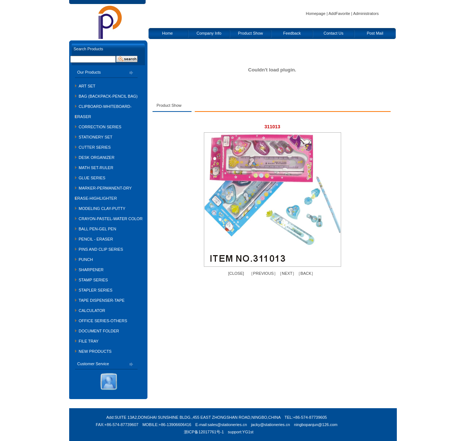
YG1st (248, 432)
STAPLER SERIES (95, 290)
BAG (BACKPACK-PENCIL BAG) (108, 96)
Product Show (250, 33)
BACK (305, 273)
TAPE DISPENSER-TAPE (102, 300)
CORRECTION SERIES (100, 127)
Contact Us (333, 33)
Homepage (315, 13)
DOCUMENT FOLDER (99, 331)
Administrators (366, 13)
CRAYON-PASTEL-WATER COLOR (111, 218)
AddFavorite (339, 13)
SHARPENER (91, 270)
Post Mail (375, 33)
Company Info (209, 33)
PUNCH (86, 259)
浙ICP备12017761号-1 (204, 432)
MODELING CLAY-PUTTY (102, 208)
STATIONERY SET (95, 137)
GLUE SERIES (92, 178)
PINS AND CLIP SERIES (101, 249)
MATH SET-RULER (96, 167)
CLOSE (236, 273)
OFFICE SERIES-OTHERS (103, 321)
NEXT (287, 273)
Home (167, 33)
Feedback (292, 33)
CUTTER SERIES (95, 147)
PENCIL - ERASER (96, 239)
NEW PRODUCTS (95, 351)
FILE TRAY (89, 341)
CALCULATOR (92, 310)
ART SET (87, 86)
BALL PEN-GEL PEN (97, 229)
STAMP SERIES (93, 280)
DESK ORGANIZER (96, 157)
